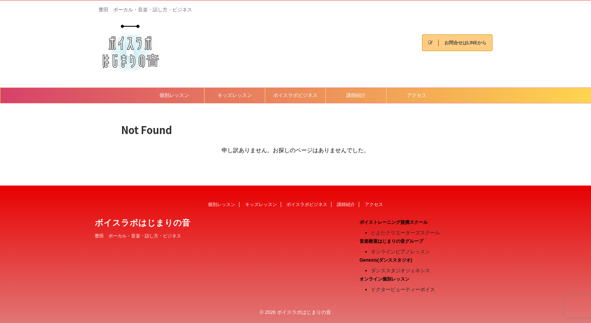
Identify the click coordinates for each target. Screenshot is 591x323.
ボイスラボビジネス (295, 95)
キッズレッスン (234, 95)
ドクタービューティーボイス (403, 289)
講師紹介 (356, 95)
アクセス (417, 95)
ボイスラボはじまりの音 (142, 223)
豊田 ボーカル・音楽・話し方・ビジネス (138, 236)
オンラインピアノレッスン (400, 251)
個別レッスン (174, 95)
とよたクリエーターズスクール (405, 233)
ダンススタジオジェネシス (400, 270)
